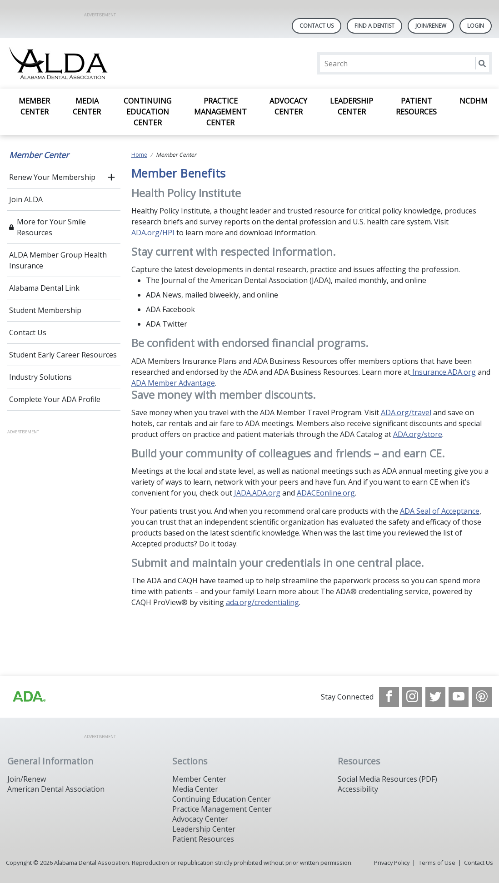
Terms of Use (437, 862)
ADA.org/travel (406, 412)
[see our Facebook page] (389, 697)
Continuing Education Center (147, 112)
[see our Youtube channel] (459, 697)
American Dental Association (56, 789)
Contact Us (316, 26)
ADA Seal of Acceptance (439, 511)
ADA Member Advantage (173, 383)
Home (139, 155)
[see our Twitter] (435, 697)
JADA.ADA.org (257, 493)
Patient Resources (416, 106)
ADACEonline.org (326, 493)
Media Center (87, 106)
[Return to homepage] (124, 63)
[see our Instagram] (412, 697)
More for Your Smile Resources (51, 227)
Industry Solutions (40, 377)
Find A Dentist (374, 26)
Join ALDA (26, 199)
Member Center (34, 106)
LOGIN (475, 26)
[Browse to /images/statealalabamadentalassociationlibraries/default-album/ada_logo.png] (28, 696)
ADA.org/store (417, 434)
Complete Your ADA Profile (54, 399)
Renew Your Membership (52, 177)
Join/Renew (430, 26)
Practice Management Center (220, 112)
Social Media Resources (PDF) (387, 779)
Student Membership (45, 310)
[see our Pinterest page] (482, 697)
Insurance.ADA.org (443, 372)
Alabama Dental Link (44, 288)
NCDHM (473, 101)
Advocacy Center (288, 106)
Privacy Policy (391, 862)
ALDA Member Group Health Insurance (58, 260)
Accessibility (358, 789)
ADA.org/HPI (153, 233)
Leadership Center (351, 106)
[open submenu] (111, 177)
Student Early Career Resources (63, 355)
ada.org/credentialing (262, 602)
